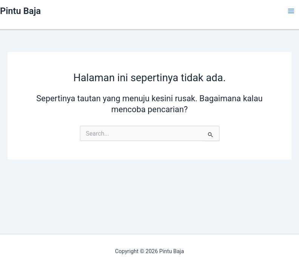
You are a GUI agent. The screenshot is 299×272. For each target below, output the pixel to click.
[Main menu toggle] (291, 11)
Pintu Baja (20, 11)
